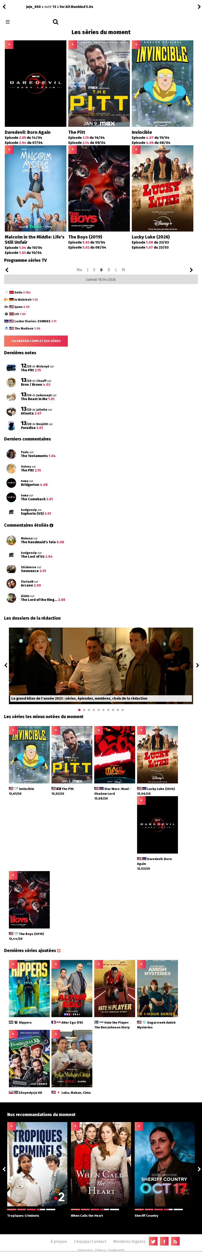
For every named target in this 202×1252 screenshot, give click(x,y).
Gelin (22, 292)
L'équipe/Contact (90, 1241)
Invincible (142, 132)
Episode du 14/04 (23, 137)
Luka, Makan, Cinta (71, 1092)
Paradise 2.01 (50, 7)
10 (122, 710)
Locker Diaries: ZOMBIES (35, 321)
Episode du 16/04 (86, 137)
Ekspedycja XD (25, 1092)
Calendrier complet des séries (36, 341)
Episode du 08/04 (151, 142)
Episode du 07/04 (24, 142)
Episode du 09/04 (87, 142)
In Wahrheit (26, 299)
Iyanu (22, 307)
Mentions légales (129, 1241)
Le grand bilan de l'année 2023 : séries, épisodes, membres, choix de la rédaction (79, 698)
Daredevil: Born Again (27, 132)
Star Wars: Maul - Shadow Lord (112, 793)
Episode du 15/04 (151, 137)
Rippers (20, 1022)
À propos (58, 1241)
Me (79, 269)
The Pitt (76, 132)
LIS (20, 314)
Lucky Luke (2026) (151, 237)
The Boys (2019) (85, 237)
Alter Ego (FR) (67, 1022)
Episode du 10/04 (23, 247)
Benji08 (13, 7)
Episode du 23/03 (150, 242)
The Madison (27, 328)
